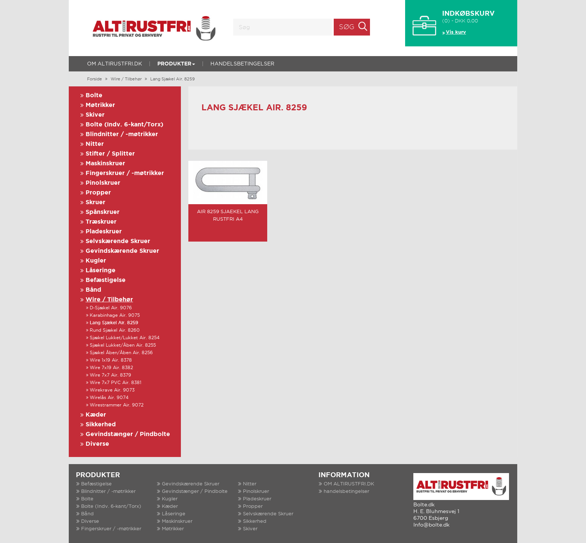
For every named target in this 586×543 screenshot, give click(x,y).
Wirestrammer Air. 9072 (117, 405)
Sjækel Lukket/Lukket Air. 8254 (125, 338)
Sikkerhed (101, 424)
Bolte (94, 95)
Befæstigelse (106, 280)
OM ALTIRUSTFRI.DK (114, 64)
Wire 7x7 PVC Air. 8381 (115, 383)
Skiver (95, 115)
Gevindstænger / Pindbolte (128, 434)
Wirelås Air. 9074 (109, 398)
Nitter (95, 144)
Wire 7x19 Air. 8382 (111, 368)
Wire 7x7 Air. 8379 (110, 375)
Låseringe (100, 270)
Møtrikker (100, 105)
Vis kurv (456, 32)
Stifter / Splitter (110, 154)
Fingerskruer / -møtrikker (125, 173)
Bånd (93, 290)
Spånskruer (103, 212)
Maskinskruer (105, 163)
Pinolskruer (103, 183)
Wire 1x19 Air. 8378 (111, 360)
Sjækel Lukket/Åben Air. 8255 (123, 345)
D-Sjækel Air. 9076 (111, 308)
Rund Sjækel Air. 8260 (115, 330)
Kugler (96, 261)
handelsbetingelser (242, 64)
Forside (94, 79)
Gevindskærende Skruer (122, 251)
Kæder (96, 415)
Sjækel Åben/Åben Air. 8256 (121, 353)
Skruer (95, 202)
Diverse (97, 444)
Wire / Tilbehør (126, 79)
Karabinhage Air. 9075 (115, 315)
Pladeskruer (104, 231)
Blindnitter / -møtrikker (122, 134)
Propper (98, 193)
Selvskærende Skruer (118, 241)
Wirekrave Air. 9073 (112, 390)
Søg (346, 27)
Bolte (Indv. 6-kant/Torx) (124, 125)
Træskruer (101, 222)
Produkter (176, 64)
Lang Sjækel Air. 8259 (172, 79)
